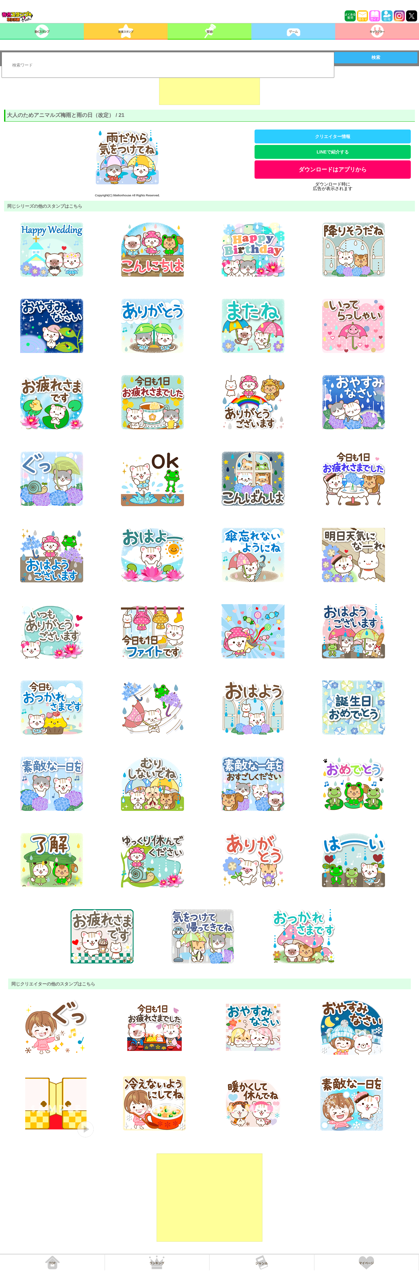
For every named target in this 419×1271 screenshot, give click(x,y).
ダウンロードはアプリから (333, 169)
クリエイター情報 (332, 136)
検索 (375, 57)
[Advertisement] (209, 89)
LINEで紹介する (333, 151)
